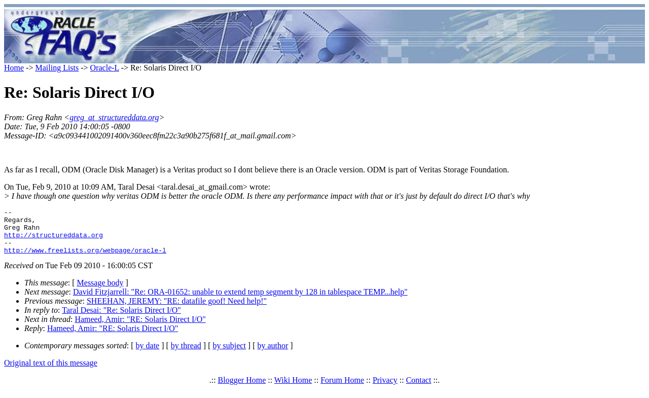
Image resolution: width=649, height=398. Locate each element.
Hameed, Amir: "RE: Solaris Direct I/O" (140, 328)
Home (14, 67)
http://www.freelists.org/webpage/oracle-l (85, 259)
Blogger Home (242, 389)
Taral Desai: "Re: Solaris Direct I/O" (121, 319)
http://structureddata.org (53, 240)
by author (272, 354)
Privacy (385, 389)
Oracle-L (104, 67)
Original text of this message (50, 372)
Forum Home (342, 389)
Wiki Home (293, 389)
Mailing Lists (57, 67)
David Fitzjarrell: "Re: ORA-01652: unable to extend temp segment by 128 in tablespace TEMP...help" (240, 301)
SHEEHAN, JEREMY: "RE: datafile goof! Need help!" (177, 310)
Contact (418, 389)
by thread (186, 354)
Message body (100, 291)
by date (148, 354)
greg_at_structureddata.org (114, 117)
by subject (229, 354)
